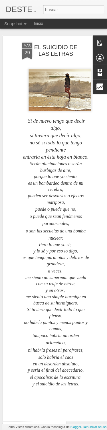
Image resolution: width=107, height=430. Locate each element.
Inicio (38, 23)
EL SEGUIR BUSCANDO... (41, 413)
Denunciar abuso (94, 427)
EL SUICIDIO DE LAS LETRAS (56, 36)
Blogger (75, 427)
